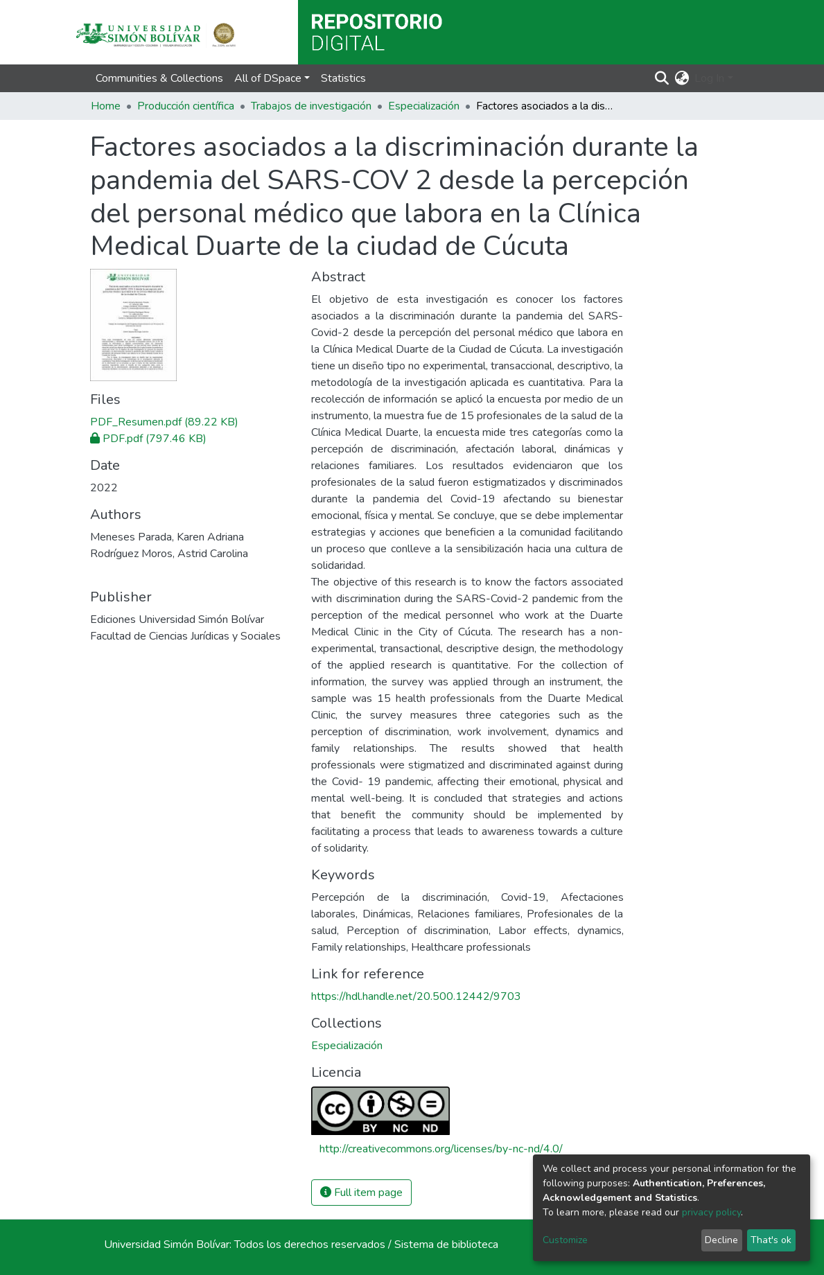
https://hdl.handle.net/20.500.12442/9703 (416, 996)
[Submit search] (661, 78)
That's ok (771, 1240)
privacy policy (711, 1212)
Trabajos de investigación (311, 106)
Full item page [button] (361, 1192)
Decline (721, 1240)
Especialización (423, 106)
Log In (709, 78)
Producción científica (185, 106)
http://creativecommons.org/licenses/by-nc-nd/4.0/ (441, 1149)
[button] (681, 78)
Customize (565, 1240)
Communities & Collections (159, 78)
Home (106, 106)
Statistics (343, 78)
